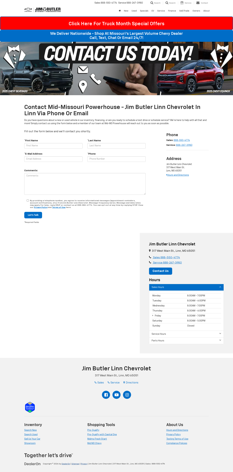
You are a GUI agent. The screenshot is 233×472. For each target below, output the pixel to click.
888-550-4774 (182, 140)
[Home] (119, 11)
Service (167, 262)
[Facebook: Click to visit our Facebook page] (106, 395)
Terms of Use (59, 207)
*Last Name (94, 141)
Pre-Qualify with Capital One (102, 434)
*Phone (91, 154)
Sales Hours (186, 287)
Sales (166, 257)
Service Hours (186, 333)
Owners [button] (196, 11)
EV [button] (153, 11)
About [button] (206, 11)
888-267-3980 (184, 145)
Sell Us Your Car (32, 439)
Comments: (31, 170)
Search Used (31, 434)
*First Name (31, 141)
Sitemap (75, 464)
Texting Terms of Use (177, 439)
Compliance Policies (176, 443)
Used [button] (134, 11)
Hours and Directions (177, 175)
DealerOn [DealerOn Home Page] (66, 464)
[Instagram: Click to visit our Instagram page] (127, 395)
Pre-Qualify (93, 430)
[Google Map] (70, 293)
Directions (130, 383)
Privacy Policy (41, 207)
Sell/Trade (184, 11)
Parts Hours (186, 340)
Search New (30, 430)
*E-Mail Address (33, 154)
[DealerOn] (32, 464)
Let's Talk (33, 215)
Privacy (84, 464)
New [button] (126, 11)
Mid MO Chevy (94, 443)
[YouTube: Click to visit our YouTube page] (116, 395)
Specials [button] (144, 11)
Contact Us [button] (161, 271)
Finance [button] (172, 11)
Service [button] (161, 11)
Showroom (30, 443)
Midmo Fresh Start (97, 439)
